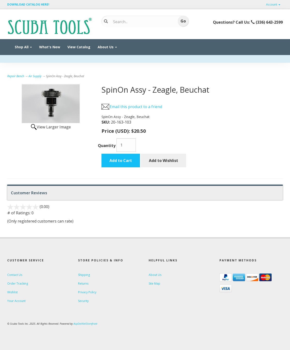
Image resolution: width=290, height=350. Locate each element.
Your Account (16, 301)
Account (273, 4)
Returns (83, 283)
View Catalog (78, 47)
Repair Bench (15, 76)
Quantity (107, 145)
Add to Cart (120, 160)
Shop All (23, 47)
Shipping (84, 275)
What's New (49, 47)
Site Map (154, 283)
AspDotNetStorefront (85, 323)
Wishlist (12, 292)
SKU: (106, 122)
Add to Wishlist (163, 160)
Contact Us (14, 275)
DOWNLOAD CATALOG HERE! (28, 4)
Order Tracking (17, 283)
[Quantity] (126, 145)
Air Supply (35, 76)
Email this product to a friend (136, 106)
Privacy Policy (87, 292)
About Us (107, 47)
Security (83, 301)
